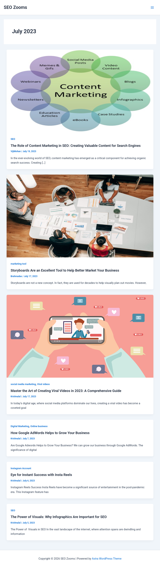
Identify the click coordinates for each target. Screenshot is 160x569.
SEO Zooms (15, 7)
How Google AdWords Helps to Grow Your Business (50, 433)
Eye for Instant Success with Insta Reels (41, 475)
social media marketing (23, 384)
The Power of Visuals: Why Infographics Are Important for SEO (59, 517)
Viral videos (43, 384)
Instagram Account (21, 468)
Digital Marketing (20, 426)
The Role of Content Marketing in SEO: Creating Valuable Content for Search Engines (76, 146)
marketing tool (18, 263)
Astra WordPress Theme (107, 558)
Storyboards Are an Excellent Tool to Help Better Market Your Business (65, 270)
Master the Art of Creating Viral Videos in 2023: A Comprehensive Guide (66, 391)
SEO (13, 139)
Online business (38, 426)
